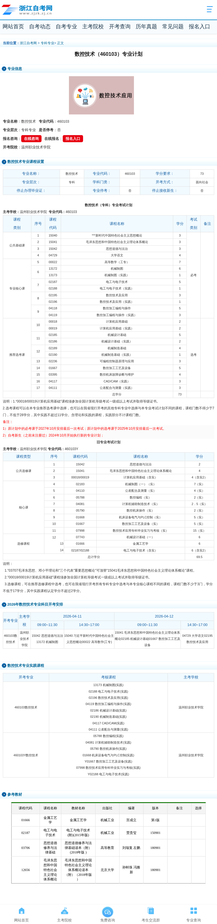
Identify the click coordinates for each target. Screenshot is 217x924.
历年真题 (146, 26)
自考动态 (40, 26)
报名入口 (199, 26)
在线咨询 (31, 139)
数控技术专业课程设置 (25, 161)
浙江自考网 (28, 43)
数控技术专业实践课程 (25, 665)
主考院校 (93, 26)
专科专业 (47, 43)
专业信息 (14, 69)
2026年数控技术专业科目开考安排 (35, 604)
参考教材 (14, 794)
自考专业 (66, 26)
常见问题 (173, 26)
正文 (60, 43)
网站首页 (13, 26)
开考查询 (120, 26)
